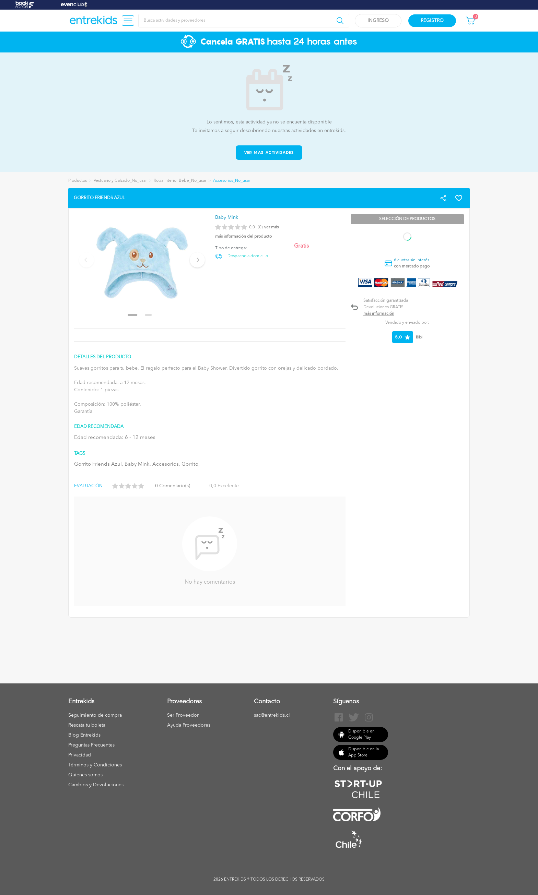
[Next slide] (197, 259)
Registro (432, 20)
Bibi (419, 336)
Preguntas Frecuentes (91, 745)
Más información (378, 314)
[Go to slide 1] (133, 315)
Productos (77, 181)
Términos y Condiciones (95, 765)
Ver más (271, 227)
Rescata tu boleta (86, 725)
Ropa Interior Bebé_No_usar (180, 181)
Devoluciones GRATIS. (384, 307)
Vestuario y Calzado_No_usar (120, 181)
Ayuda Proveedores (188, 725)
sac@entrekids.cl (272, 715)
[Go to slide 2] (148, 315)
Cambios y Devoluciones (96, 785)
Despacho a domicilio (247, 256)
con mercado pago (412, 266)
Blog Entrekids (84, 735)
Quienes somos (85, 775)
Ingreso (378, 20)
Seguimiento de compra (95, 715)
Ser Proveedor (183, 715)
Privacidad (79, 755)
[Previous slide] (86, 259)
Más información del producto (243, 237)
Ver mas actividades (269, 152)
